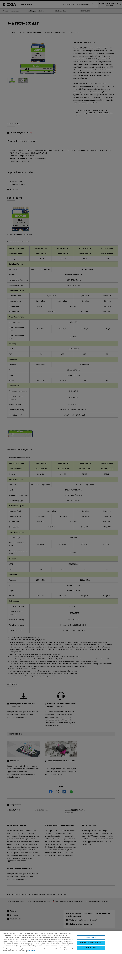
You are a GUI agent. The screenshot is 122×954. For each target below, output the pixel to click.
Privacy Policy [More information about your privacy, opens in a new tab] (31, 951)
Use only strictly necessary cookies (90, 942)
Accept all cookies (91, 947)
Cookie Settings (91, 937)
